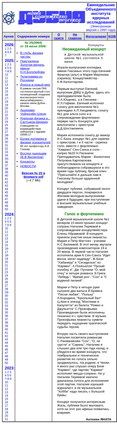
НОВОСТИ (28, 166)
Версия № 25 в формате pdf (33, 174)
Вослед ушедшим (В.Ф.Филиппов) (33, 155)
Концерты (27, 161)
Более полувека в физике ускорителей (35, 140)
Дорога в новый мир (35, 84)
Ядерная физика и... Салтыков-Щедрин (35, 120)
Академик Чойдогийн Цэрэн (33, 112)
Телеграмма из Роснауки (31, 78)
